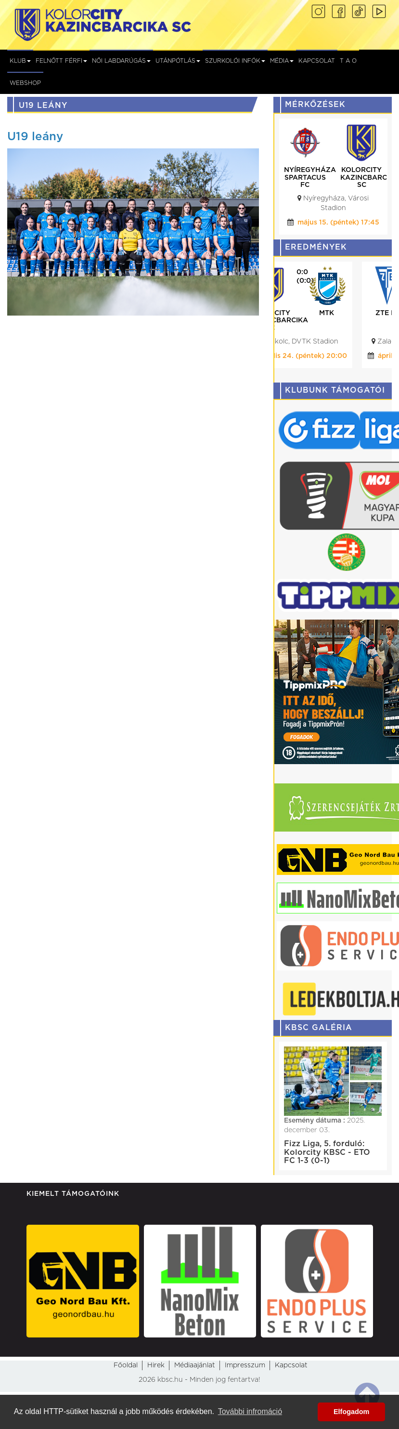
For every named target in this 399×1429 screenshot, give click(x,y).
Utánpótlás (177, 61)
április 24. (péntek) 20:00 (338, 356)
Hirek (156, 1365)
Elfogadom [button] (351, 1412)
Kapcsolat (316, 61)
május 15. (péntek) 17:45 (338, 222)
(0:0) (339, 281)
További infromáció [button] (250, 1411)
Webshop (25, 83)
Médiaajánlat (194, 1365)
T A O (348, 61)
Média (282, 61)
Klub (20, 61)
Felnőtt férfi (61, 61)
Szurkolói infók (235, 61)
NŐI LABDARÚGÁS (121, 61)
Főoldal (126, 1365)
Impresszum (245, 1365)
